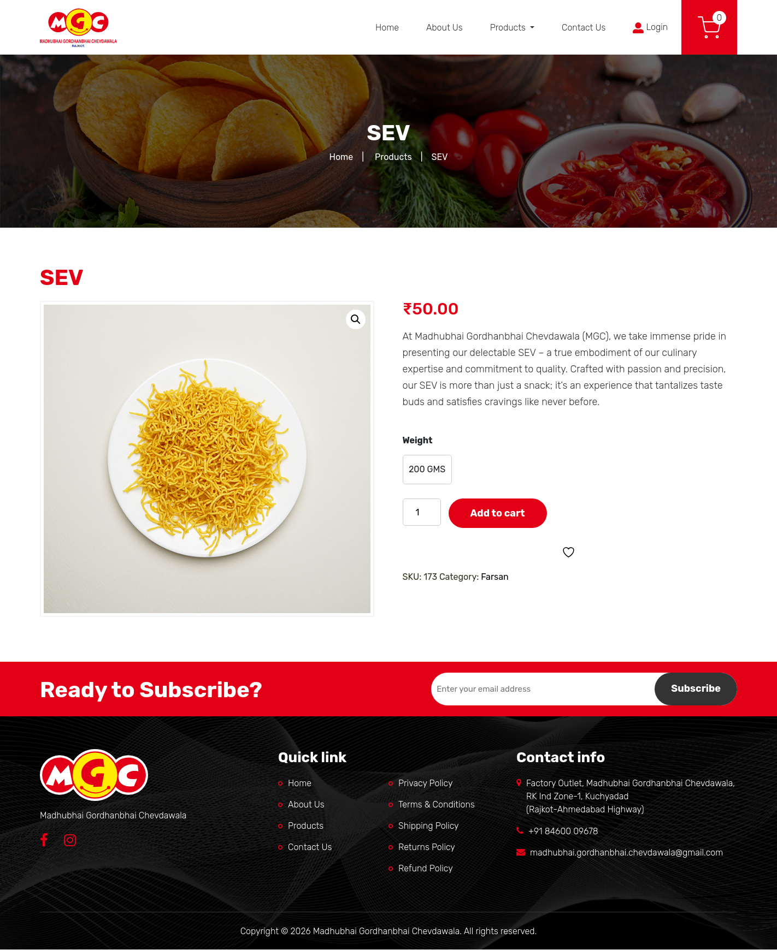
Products (509, 27)
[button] (356, 319)
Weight (418, 440)
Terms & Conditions (436, 804)
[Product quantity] (422, 512)
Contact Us (583, 27)
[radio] (427, 469)
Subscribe (696, 688)
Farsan (495, 577)
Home (387, 27)
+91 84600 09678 (563, 831)
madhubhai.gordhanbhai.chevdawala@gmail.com (626, 852)
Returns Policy (426, 847)
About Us (444, 27)
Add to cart (497, 513)
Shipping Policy (428, 826)
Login (650, 27)
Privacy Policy (425, 783)
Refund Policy (425, 868)
